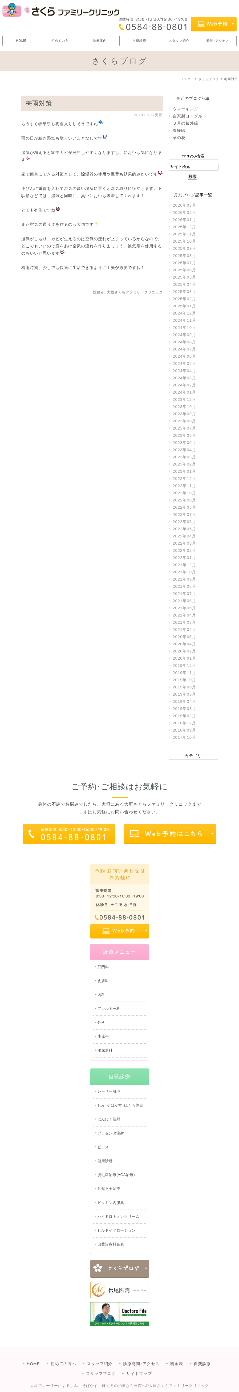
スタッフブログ (101, 1364)
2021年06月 (184, 600)
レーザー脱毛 (109, 1091)
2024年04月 (184, 370)
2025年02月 (184, 298)
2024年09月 (184, 334)
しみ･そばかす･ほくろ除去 (120, 1105)
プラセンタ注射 (111, 1133)
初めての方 (59, 41)
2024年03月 (184, 377)
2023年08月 (184, 421)
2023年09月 (184, 413)
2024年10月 (184, 327)
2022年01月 (184, 557)
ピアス (103, 1147)
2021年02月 (184, 629)
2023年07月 (184, 428)
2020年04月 (184, 644)
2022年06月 (184, 521)
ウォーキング (185, 109)
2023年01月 (184, 471)
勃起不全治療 (109, 1188)
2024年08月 (184, 342)
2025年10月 (184, 241)
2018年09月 (184, 730)
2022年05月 (184, 528)
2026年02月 (184, 212)
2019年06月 (184, 687)
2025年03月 (184, 291)
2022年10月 (184, 493)
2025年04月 (184, 284)
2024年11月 (184, 320)
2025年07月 (184, 262)
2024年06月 (184, 356)
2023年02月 (184, 464)
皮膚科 (103, 981)
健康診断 (105, 1161)
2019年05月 (184, 694)
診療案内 (100, 41)
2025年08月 (184, 255)
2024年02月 (184, 385)
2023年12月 (184, 399)
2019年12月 (184, 665)
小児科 (103, 1036)
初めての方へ (63, 1354)
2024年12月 (184, 313)
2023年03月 (184, 457)
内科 (101, 995)
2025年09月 (184, 248)
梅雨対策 (39, 103)
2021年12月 (184, 564)
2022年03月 (184, 543)
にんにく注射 (109, 1119)
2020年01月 (184, 658)
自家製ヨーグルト (190, 116)
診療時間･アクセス (141, 1354)
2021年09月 (184, 579)
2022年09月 (184, 500)
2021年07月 (184, 593)
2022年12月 (184, 478)
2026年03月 (184, 205)
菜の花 (179, 137)
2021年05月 (184, 608)
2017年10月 (184, 737)
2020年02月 (184, 651)
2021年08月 (184, 586)
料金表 (176, 1354)
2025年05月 (184, 277)
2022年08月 (184, 507)
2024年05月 (184, 363)
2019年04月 (184, 701)
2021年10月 (184, 572)
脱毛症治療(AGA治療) (116, 1175)
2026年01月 (184, 219)
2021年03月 (184, 622)
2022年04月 (184, 536)
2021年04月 (184, 615)
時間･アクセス (217, 41)
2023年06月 (184, 435)
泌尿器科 (105, 1050)
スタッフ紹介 (179, 41)
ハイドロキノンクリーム (118, 1216)
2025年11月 (184, 234)
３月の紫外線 (185, 123)
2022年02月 (184, 550)
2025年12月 (184, 226)
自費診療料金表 (111, 1244)
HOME (21, 41)
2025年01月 (184, 306)
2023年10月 (184, 406)
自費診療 (139, 41)
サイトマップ (139, 1364)
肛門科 (103, 967)
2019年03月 (184, 708)
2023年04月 (184, 449)
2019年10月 (184, 679)
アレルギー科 (109, 1008)
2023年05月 (184, 442)
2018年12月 (184, 723)
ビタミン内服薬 (111, 1203)
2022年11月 (184, 485)
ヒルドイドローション (117, 1230)
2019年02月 (184, 715)
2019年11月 (184, 672)
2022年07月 (184, 514)
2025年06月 (184, 270)
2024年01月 (184, 392)
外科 (101, 1022)
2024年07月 (184, 349)
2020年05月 (184, 636)
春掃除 (179, 130)
